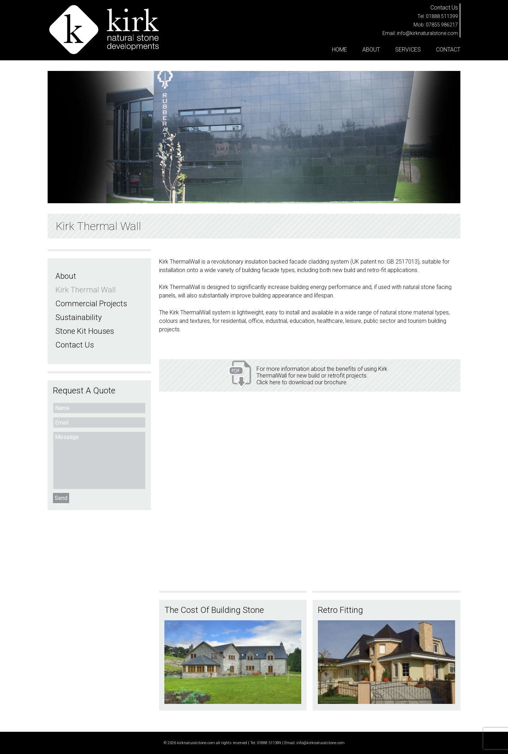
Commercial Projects (91, 303)
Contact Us (74, 344)
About (371, 49)
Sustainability (78, 317)
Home (339, 49)
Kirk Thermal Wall (85, 289)
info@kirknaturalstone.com (427, 33)
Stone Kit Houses (84, 331)
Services (408, 49)
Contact (448, 49)
